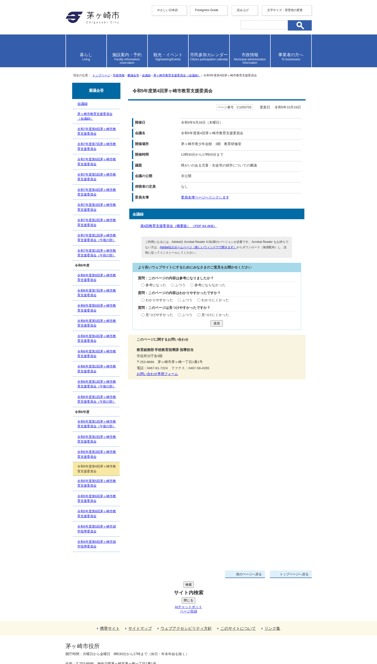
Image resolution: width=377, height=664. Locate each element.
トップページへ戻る (294, 574)
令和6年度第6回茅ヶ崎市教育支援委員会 (96, 308)
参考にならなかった (210, 285)
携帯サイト (110, 591)
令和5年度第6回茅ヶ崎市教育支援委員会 (96, 498)
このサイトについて (238, 591)
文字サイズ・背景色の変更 (285, 10)
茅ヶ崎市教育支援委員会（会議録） (177, 75)
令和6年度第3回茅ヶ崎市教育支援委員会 (96, 353)
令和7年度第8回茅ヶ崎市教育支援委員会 (96, 131)
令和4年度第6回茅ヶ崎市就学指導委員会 (96, 544)
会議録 (146, 75)
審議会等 (133, 75)
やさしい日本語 (167, 10)
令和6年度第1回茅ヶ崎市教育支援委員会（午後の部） (96, 384)
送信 (216, 323)
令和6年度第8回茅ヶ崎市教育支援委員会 (96, 277)
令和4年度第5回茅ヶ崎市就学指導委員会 (96, 529)
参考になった (156, 285)
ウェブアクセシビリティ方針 (186, 591)
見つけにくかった (215, 315)
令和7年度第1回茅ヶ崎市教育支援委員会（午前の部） (96, 253)
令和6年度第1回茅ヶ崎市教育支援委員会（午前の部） (96, 399)
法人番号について (125, 636)
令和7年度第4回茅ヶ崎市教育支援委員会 (96, 192)
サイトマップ (140, 591)
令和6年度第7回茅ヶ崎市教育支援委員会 (96, 293)
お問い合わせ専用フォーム (157, 374)
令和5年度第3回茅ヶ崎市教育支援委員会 (96, 454)
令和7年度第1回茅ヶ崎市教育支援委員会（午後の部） (96, 237)
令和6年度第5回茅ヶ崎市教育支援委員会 (96, 323)
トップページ (101, 75)
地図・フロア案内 (84, 646)
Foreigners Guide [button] (206, 10)
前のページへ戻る (249, 574)
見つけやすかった (159, 315)
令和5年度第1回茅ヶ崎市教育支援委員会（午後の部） (96, 424)
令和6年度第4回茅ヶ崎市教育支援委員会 (96, 338)
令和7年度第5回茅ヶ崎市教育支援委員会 (96, 177)
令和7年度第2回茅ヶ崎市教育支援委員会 (96, 222)
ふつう (180, 285)
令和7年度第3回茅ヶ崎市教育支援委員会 (96, 207)
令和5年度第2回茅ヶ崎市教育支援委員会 (96, 439)
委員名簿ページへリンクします (205, 197)
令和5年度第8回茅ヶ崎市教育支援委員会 (96, 513)
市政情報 (119, 75)
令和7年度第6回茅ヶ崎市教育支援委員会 (96, 161)
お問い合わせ (123, 646)
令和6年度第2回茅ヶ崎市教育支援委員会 (96, 369)
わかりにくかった (215, 300)
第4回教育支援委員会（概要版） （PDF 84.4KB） (180, 226)
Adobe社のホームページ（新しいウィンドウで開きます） (198, 247)
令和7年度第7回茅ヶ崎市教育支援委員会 (96, 146)
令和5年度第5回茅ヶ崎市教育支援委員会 (96, 483)
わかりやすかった (159, 300)
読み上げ (243, 10)
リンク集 (272, 591)
